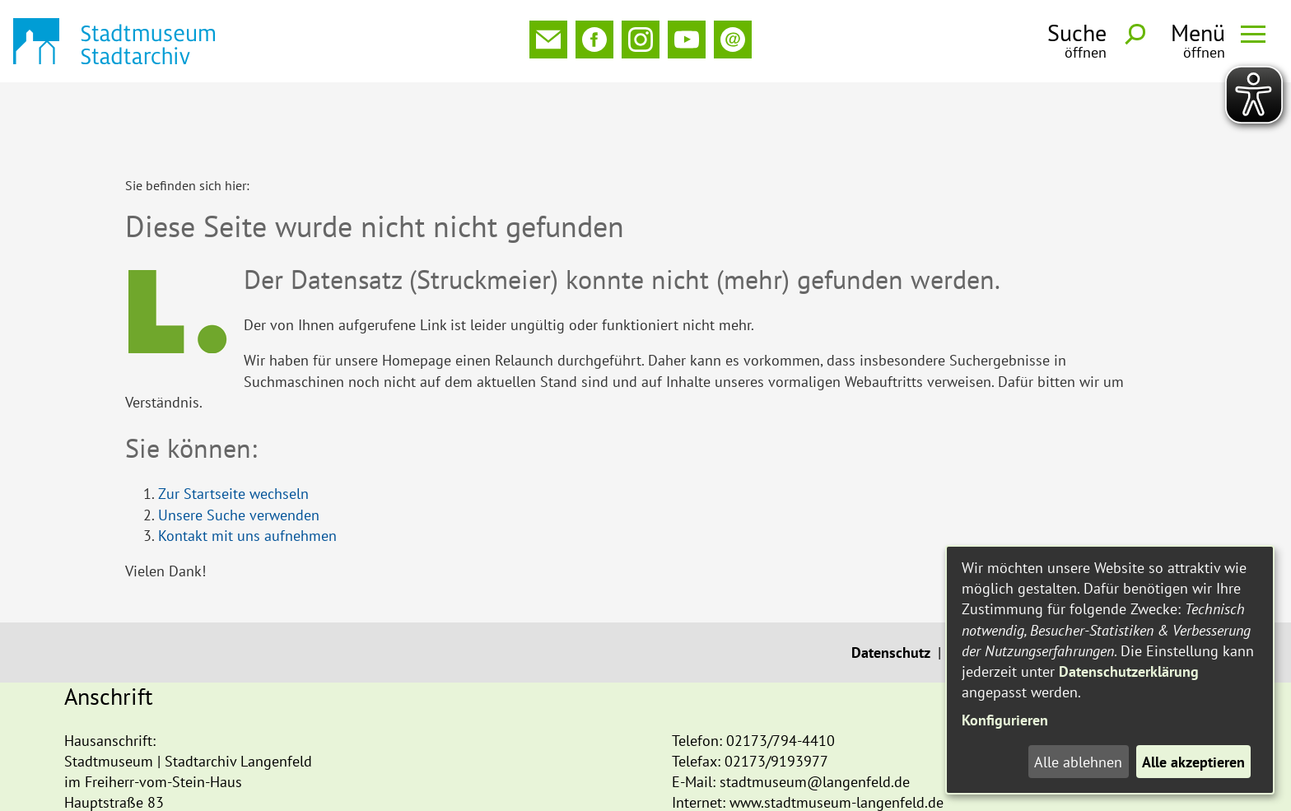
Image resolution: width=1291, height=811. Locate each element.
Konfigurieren (1005, 720)
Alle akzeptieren (1193, 762)
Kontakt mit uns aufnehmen (247, 461)
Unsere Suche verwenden (238, 440)
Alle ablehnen (1078, 762)
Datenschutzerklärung (1129, 671)
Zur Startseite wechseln (233, 419)
